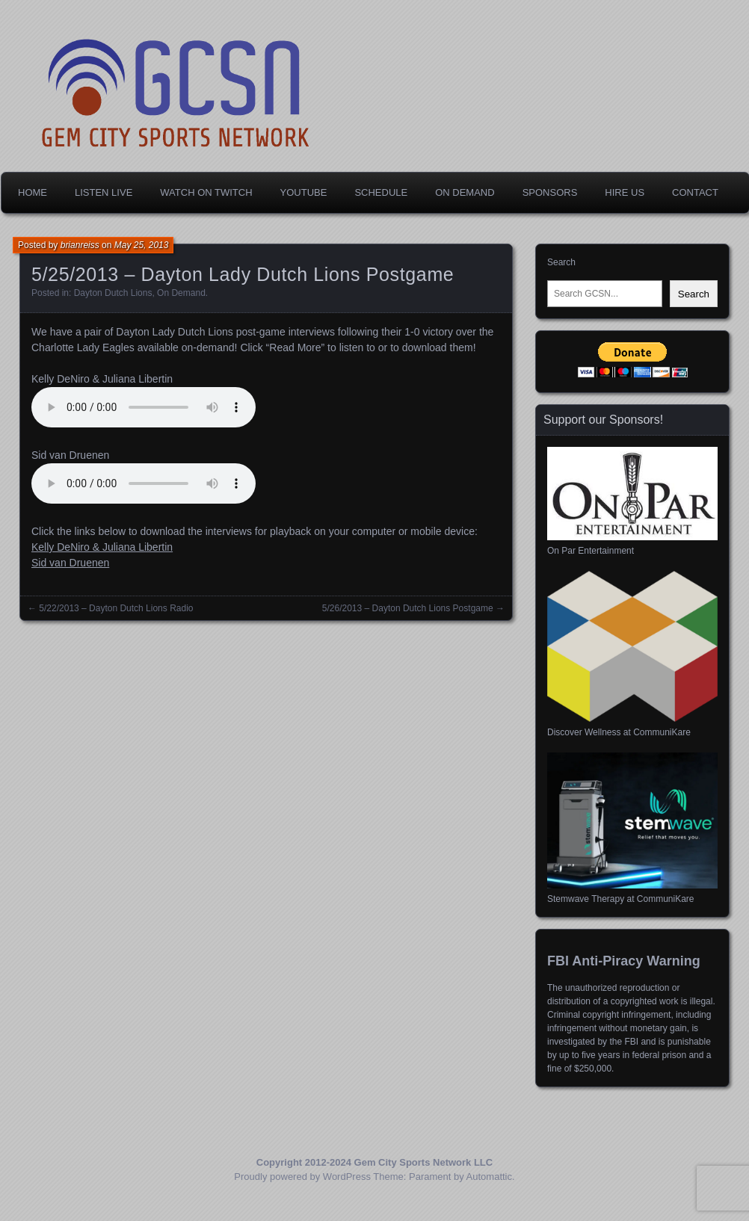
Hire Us (624, 192)
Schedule (380, 192)
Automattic (489, 1176)
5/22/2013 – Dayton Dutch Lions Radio (116, 608)
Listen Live (103, 192)
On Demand (464, 192)
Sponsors (550, 192)
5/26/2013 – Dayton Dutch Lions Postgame (407, 608)
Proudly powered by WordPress (302, 1176)
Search (561, 262)
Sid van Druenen (70, 563)
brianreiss (80, 245)
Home (32, 192)
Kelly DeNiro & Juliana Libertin (102, 547)
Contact (695, 192)
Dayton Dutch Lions (113, 293)
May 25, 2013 (141, 245)
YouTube (303, 192)
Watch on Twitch (206, 192)
